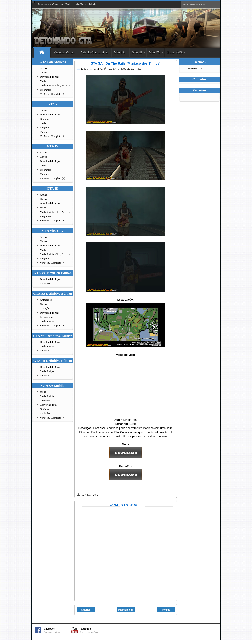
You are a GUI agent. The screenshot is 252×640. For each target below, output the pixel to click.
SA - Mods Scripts (121, 69)
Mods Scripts (47, 321)
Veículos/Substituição (94, 52)
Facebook (57, 630)
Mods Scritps (47, 371)
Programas (45, 89)
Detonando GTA (195, 69)
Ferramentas (46, 316)
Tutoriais (44, 131)
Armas (43, 68)
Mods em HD (47, 400)
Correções (45, 308)
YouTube (94, 630)
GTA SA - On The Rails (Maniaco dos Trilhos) (126, 63)
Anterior (85, 609)
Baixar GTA (175, 52)
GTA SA (119, 52)
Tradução (45, 283)
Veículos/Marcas (64, 52)
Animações (46, 299)
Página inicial (125, 609)
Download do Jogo (50, 76)
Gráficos (44, 118)
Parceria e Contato (50, 4)
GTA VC (154, 52)
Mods (43, 81)
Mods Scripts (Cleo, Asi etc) (55, 85)
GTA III (137, 52)
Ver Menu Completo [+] (52, 93)
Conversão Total (48, 404)
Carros (43, 72)
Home (42, 52)
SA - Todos (136, 69)
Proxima (165, 609)
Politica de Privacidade (80, 4)
